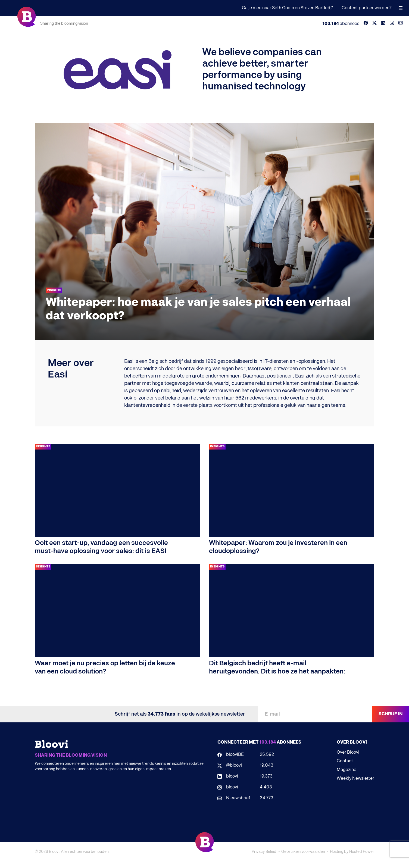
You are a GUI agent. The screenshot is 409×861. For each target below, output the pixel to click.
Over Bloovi (348, 752)
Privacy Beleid (264, 851)
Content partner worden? (367, 8)
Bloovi (54, 851)
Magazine (346, 769)
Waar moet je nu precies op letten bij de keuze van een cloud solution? (105, 667)
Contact (345, 761)
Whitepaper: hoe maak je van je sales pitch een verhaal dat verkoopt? (198, 309)
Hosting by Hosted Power (352, 851)
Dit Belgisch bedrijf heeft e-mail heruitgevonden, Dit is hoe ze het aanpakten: (277, 667)
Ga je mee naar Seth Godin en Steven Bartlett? (287, 8)
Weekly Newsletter (355, 778)
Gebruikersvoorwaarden (303, 851)
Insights (54, 290)
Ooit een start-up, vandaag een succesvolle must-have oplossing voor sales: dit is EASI (101, 547)
